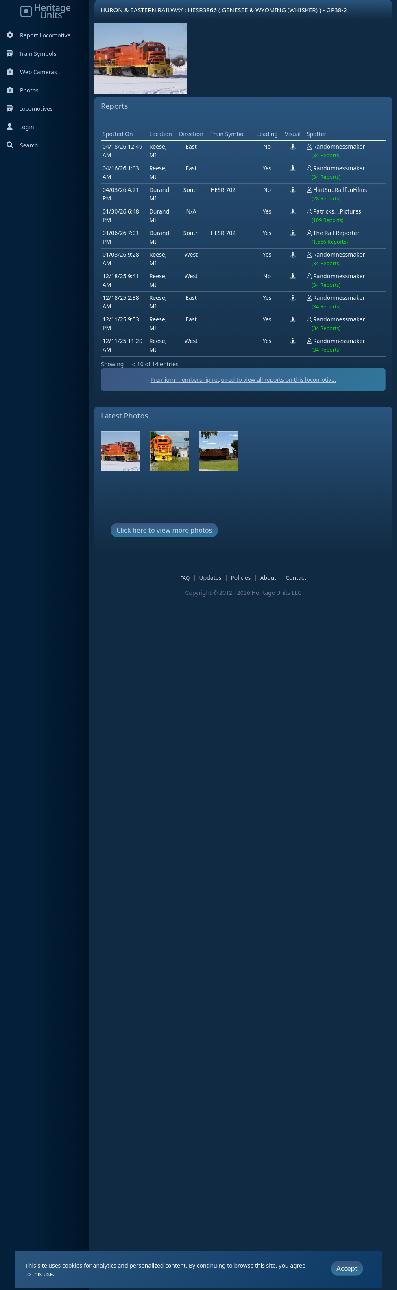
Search (22, 145)
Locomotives (30, 108)
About (268, 577)
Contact (296, 577)
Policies (241, 577)
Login (20, 127)
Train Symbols (32, 53)
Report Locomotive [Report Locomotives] (38, 35)
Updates (210, 577)
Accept (346, 1268)
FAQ (185, 578)
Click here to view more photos (164, 530)
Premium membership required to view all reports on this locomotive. (243, 379)
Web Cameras (32, 72)
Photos (23, 90)
